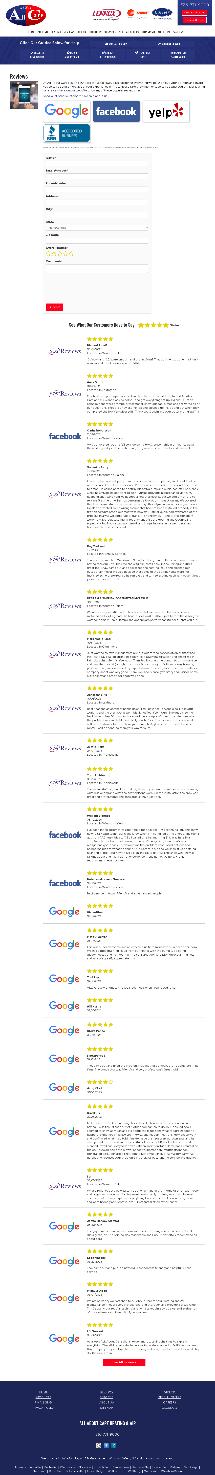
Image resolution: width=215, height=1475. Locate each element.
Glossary (169, 1379)
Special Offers (129, 32)
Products (95, 32)
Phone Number (56, 155)
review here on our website (68, 90)
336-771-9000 (107, 1406)
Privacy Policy (43, 1379)
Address (52, 168)
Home (31, 32)
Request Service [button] (194, 20)
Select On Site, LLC (117, 1460)
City (49, 180)
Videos (81, 32)
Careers (178, 32)
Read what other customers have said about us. (75, 96)
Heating (56, 32)
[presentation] (59, 259)
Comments (54, 233)
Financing (148, 32)
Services (110, 32)
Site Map (106, 1379)
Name (51, 129)
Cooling (42, 32)
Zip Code (52, 206)
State (50, 193)
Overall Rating (57, 219)
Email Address (57, 142)
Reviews (69, 32)
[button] (116, 44)
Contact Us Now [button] (194, 12)
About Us (164, 32)
